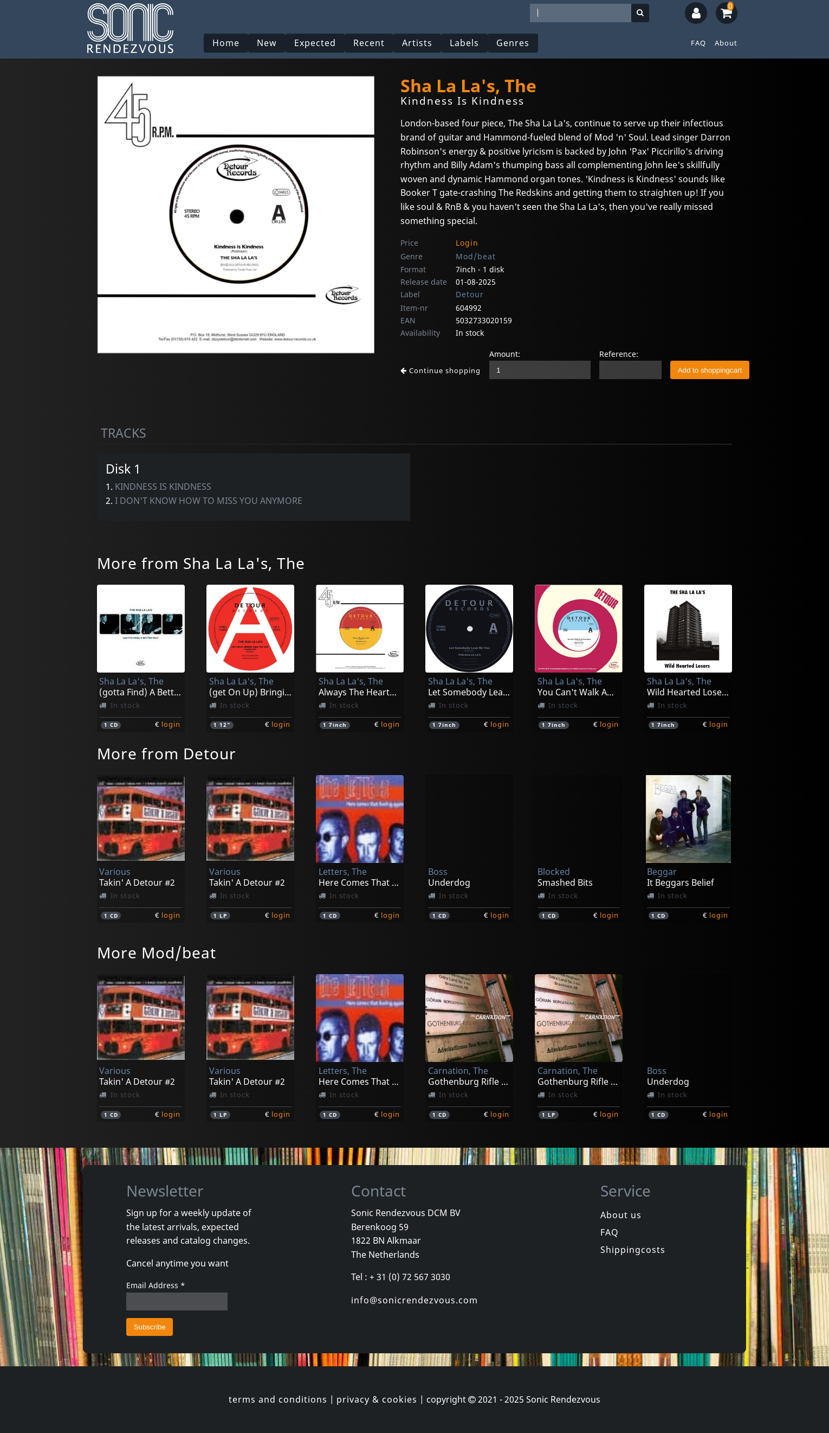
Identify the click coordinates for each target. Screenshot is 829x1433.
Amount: (504, 354)
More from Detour (166, 753)
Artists (417, 43)
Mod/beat (476, 256)
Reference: (618, 354)
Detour (470, 294)
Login (467, 243)
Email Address (155, 1285)
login (170, 724)
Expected (315, 43)
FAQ (698, 43)
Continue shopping (440, 370)
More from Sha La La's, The (201, 563)
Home (225, 43)
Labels (464, 43)
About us (621, 1215)
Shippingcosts (632, 1250)
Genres (512, 43)
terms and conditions (278, 1399)
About (726, 43)
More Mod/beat (156, 952)
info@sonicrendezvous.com (414, 1300)
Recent (369, 43)
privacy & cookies (376, 1399)
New (267, 43)
